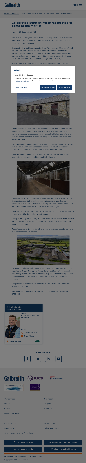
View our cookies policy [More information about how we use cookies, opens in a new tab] (22, 81)
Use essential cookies (47, 87)
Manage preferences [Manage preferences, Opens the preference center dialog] (20, 87)
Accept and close (64, 87)
